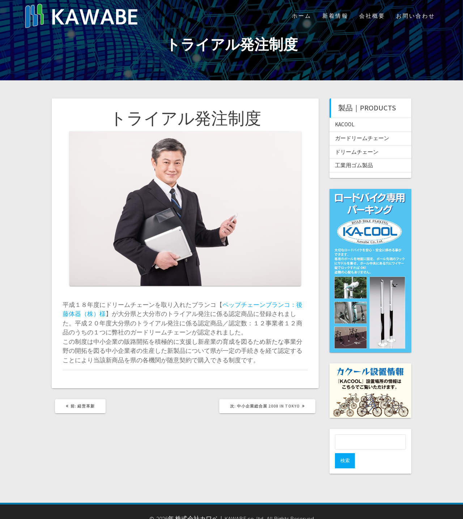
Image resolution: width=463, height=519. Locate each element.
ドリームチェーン (356, 151)
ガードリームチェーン (362, 138)
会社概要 (372, 15)
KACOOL (344, 124)
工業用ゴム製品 (354, 165)
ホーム (301, 15)
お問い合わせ (415, 15)
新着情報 (335, 15)
